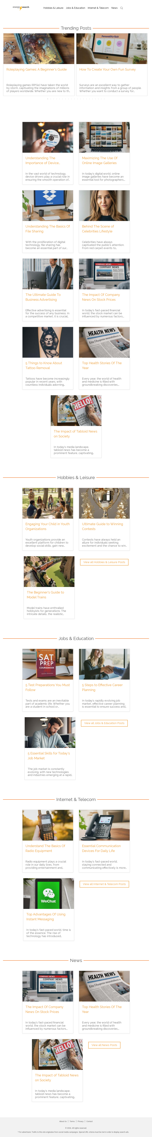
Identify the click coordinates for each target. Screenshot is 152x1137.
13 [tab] (83, 99)
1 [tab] (47, 99)
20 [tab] (104, 99)
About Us (63, 1121)
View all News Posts (104, 1045)
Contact (89, 1121)
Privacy (81, 1121)
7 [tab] (65, 99)
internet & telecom (98, 8)
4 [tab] (56, 99)
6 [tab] (62, 99)
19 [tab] (101, 99)
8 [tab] (68, 99)
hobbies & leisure (54, 8)
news (114, 8)
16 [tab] (92, 99)
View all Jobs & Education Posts (104, 723)
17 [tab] (95, 99)
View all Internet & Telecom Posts (104, 884)
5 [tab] (59, 99)
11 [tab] (77, 99)
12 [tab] (80, 99)
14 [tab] (86, 99)
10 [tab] (74, 99)
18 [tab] (98, 99)
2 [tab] (50, 99)
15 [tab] (89, 99)
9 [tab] (71, 99)
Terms (72, 1121)
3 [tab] (53, 99)
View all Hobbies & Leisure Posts (104, 562)
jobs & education (75, 8)
